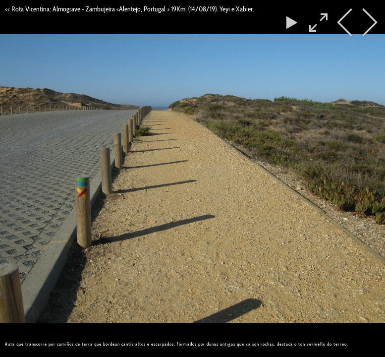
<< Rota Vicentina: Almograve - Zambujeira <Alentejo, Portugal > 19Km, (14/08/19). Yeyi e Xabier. (129, 8)
